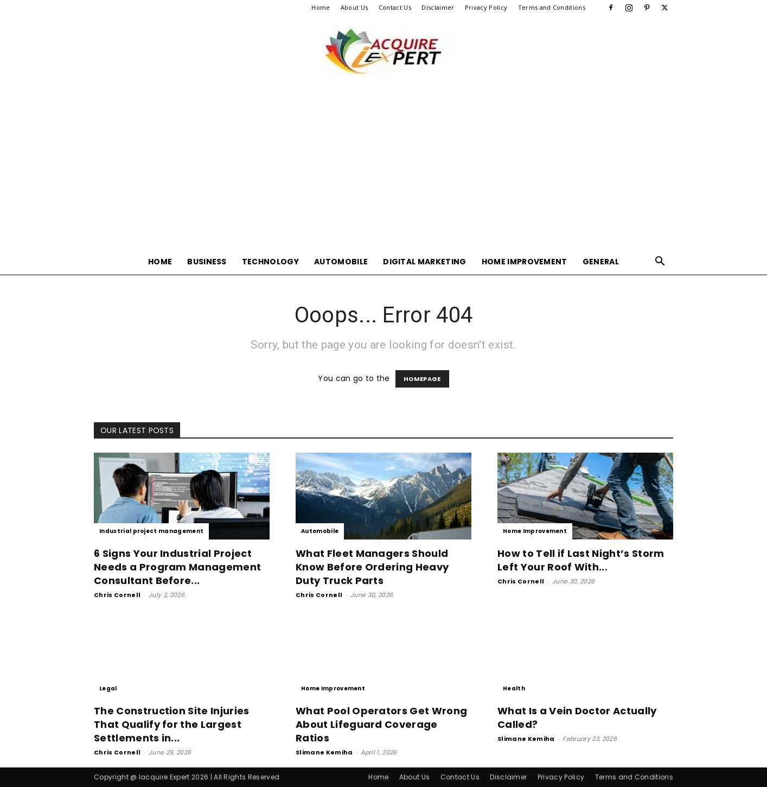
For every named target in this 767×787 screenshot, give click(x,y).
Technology (270, 261)
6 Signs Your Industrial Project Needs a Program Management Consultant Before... (177, 567)
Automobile (341, 261)
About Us (354, 7)
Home (320, 7)
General (601, 261)
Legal (108, 688)
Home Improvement (524, 261)
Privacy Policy (486, 7)
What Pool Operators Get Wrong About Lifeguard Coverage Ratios (381, 724)
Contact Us (395, 7)
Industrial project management (151, 531)
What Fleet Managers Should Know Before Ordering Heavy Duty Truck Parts (372, 567)
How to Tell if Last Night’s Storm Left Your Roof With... (580, 560)
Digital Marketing (424, 261)
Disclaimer (437, 7)
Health (514, 688)
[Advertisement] (383, 167)
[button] (660, 262)
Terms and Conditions (551, 7)
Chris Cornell (117, 595)
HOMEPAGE (422, 379)
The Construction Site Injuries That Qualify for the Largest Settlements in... (172, 724)
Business (207, 261)
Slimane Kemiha (324, 752)
